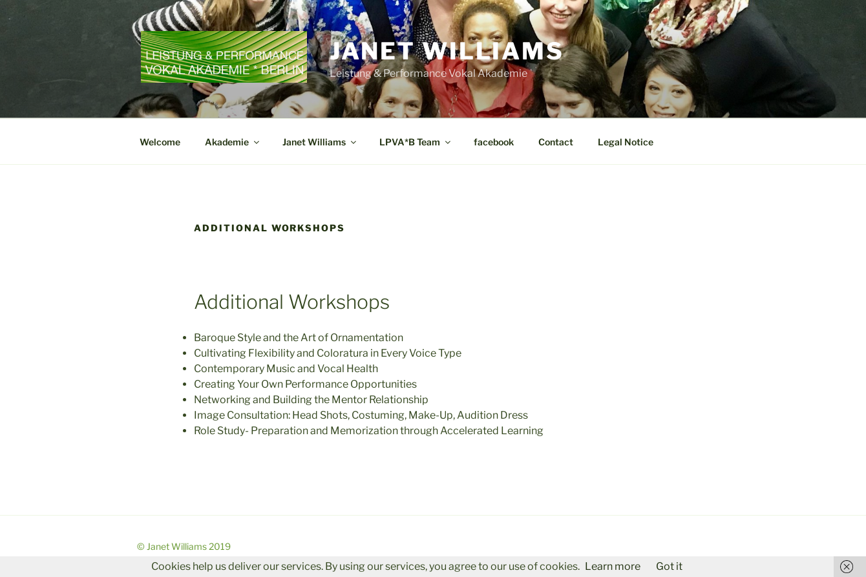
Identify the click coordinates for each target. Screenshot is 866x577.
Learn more (612, 566)
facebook (494, 141)
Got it (669, 566)
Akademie (233, 141)
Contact (555, 141)
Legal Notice (625, 141)
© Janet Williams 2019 (184, 546)
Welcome (160, 141)
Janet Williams (447, 51)
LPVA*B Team (415, 141)
